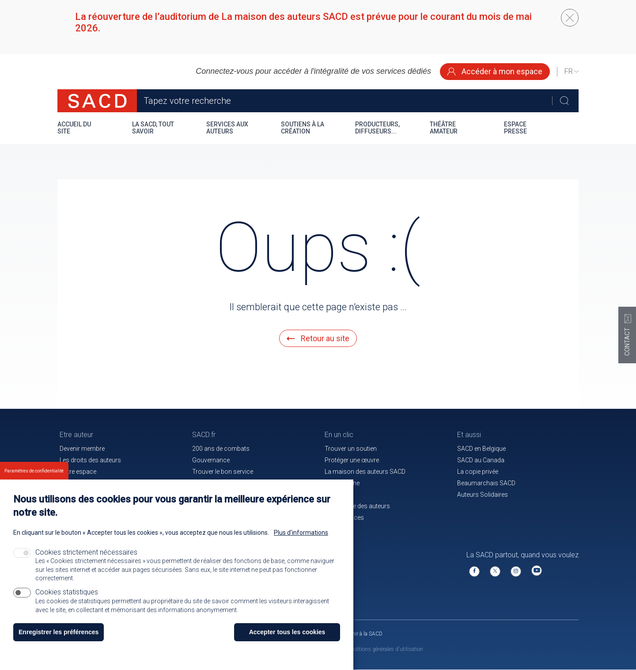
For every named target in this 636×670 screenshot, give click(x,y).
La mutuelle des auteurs (357, 506)
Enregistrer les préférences (58, 644)
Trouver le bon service (222, 471)
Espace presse (515, 128)
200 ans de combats (221, 448)
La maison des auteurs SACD (365, 471)
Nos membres (80, 483)
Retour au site (318, 338)
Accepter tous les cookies (287, 644)
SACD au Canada (480, 460)
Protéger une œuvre (352, 460)
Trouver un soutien (351, 448)
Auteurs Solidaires (482, 494)
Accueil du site (74, 128)
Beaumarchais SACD (486, 483)
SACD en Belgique (481, 448)
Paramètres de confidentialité (34, 483)
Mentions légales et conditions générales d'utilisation (361, 649)
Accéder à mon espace (494, 71)
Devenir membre (82, 448)
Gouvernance (211, 460)
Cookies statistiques (66, 604)
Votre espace (78, 471)
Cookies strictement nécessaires (86, 565)
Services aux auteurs (227, 128)
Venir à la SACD (364, 634)
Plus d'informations (301, 545)
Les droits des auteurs (90, 460)
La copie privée (477, 471)
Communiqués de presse (227, 483)
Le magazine (342, 483)
